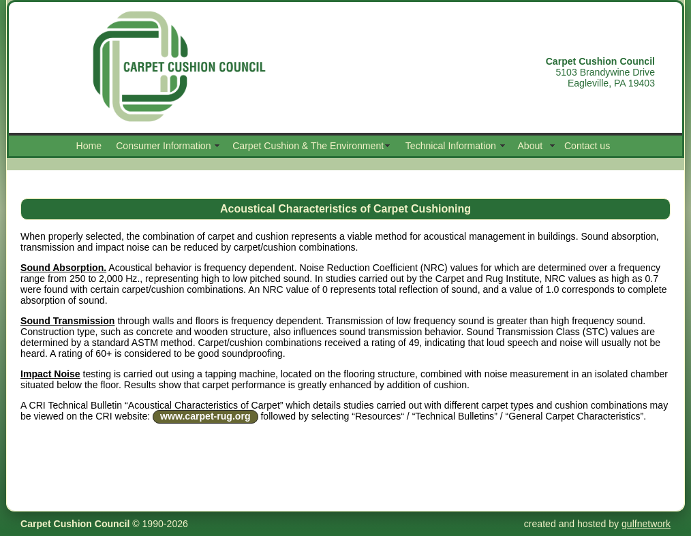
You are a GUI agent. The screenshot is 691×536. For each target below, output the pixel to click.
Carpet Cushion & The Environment (308, 145)
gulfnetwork (646, 523)
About (529, 145)
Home (89, 145)
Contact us (587, 145)
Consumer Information (163, 145)
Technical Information (450, 145)
